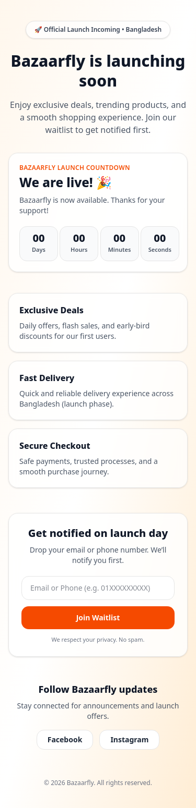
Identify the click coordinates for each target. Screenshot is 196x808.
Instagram (129, 739)
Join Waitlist (98, 617)
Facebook (65, 739)
